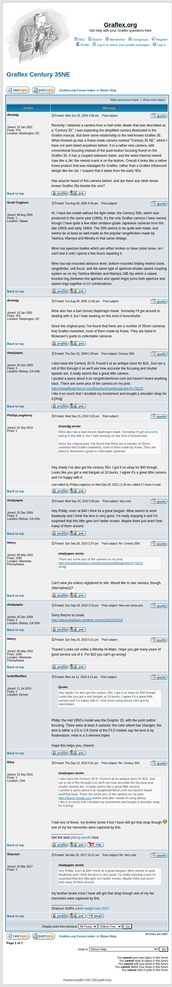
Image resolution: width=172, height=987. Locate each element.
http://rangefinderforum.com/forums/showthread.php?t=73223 (97, 389)
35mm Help (108, 90)
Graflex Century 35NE (38, 74)
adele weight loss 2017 (92, 908)
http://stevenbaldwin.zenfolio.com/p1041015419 (87, 620)
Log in (159, 45)
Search (95, 39)
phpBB (79, 980)
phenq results (81, 838)
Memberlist (115, 39)
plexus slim (131, 700)
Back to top (15, 193)
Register (160, 39)
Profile (82, 45)
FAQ (79, 39)
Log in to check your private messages (121, 45)
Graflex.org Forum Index (77, 90)
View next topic (154, 100)
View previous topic (124, 100)
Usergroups (138, 39)
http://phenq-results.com (75, 798)
